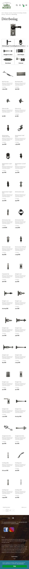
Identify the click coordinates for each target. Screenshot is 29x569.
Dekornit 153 (18, 108)
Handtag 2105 (18, 462)
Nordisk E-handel (14, 523)
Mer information (20, 563)
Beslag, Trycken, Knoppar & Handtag (13, 12)
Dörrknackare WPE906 (20, 247)
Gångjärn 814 (18, 408)
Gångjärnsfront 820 (19, 435)
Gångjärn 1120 (18, 274)
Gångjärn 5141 (5, 381)
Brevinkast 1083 (19, 81)
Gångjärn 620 (5, 408)
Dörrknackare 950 (6, 247)
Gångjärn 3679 (18, 354)
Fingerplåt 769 (5, 274)
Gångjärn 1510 (18, 301)
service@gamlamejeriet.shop (10, 522)
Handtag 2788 (18, 489)
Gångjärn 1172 (5, 301)
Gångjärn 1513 (18, 328)
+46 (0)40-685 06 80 (22, 522)
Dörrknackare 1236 (19, 191)
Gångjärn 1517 (5, 354)
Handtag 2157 (5, 489)
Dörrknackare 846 (19, 220)
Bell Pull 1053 (5, 81)
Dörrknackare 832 (6, 220)
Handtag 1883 (5, 462)
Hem (3, 12)
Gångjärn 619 (18, 381)
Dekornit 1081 (5, 108)
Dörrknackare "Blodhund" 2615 (6, 136)
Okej (14, 566)
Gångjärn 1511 (5, 328)
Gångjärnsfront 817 (6, 435)
